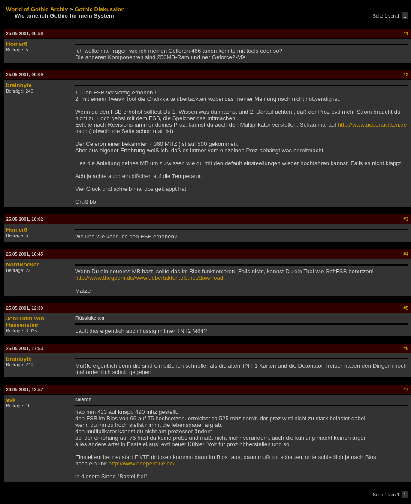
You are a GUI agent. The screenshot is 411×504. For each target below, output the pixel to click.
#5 (405, 308)
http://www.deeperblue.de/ (142, 463)
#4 (405, 254)
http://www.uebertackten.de (372, 124)
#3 (405, 219)
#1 (405, 33)
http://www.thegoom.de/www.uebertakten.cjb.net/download (149, 278)
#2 (405, 74)
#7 (405, 389)
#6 (405, 348)
